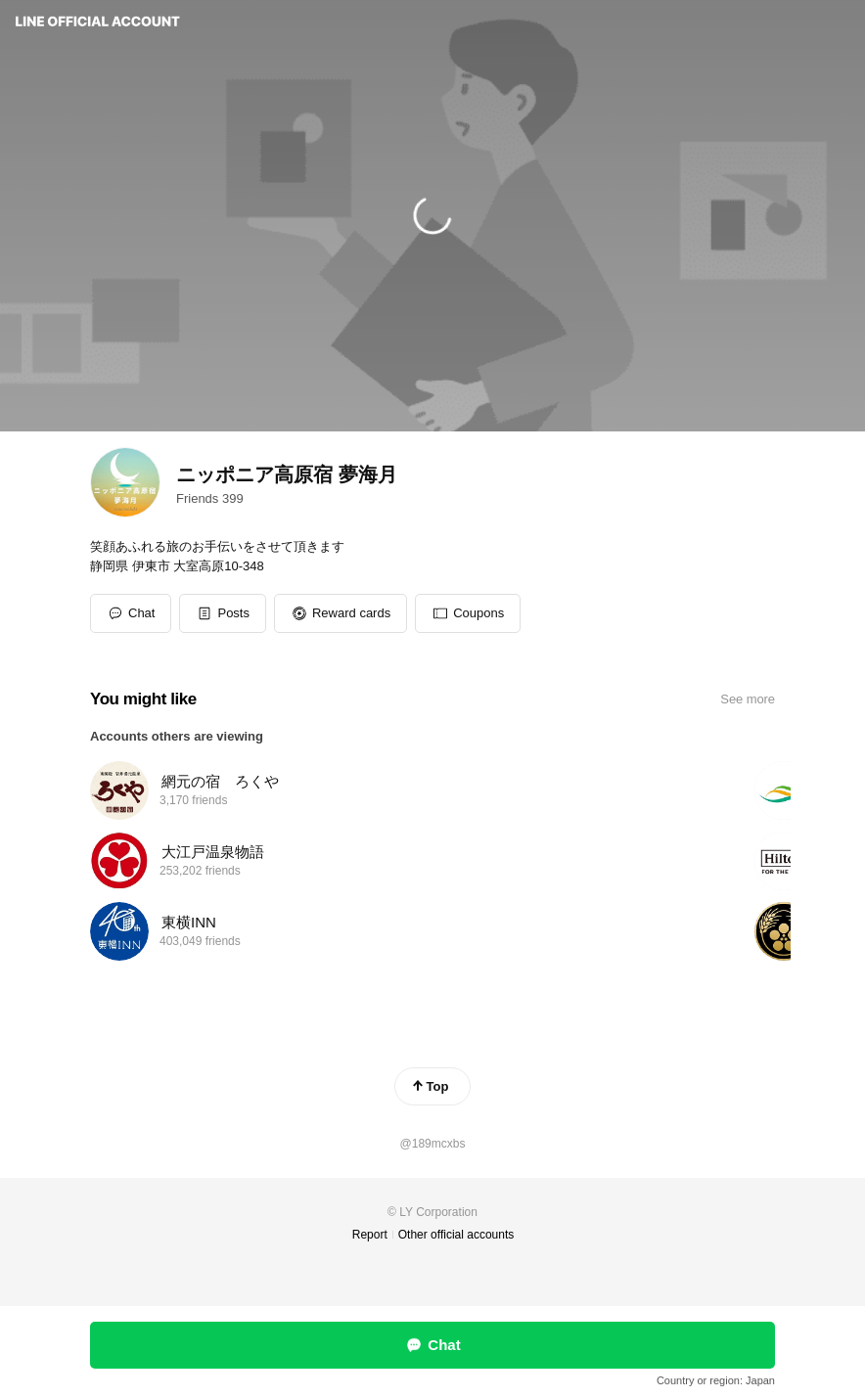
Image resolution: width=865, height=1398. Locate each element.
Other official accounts (456, 1234)
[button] (222, 613)
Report (369, 1234)
